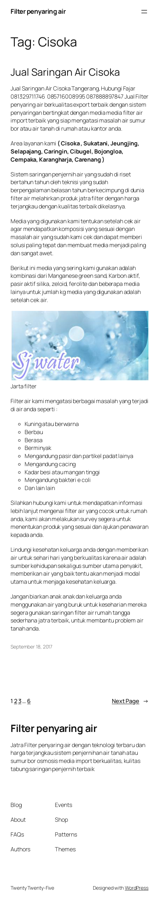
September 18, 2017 (31, 646)
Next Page (130, 701)
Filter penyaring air (38, 11)
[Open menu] (144, 11)
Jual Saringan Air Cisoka (65, 72)
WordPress (136, 887)
